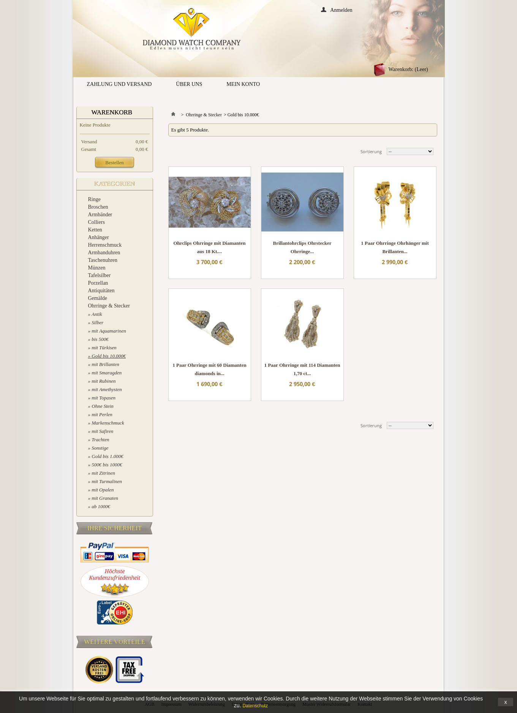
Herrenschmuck (105, 245)
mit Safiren (102, 431)
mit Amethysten (107, 389)
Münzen (97, 268)
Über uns (189, 84)
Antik (97, 314)
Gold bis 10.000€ (109, 356)
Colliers (96, 222)
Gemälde (98, 298)
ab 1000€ (101, 506)
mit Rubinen (103, 381)
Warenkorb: (408, 69)
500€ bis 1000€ (107, 464)
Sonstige (100, 448)
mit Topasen (103, 398)
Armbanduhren (104, 252)
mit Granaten (105, 498)
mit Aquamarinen (109, 331)
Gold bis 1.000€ (107, 456)
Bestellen (114, 162)
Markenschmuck (108, 423)
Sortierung (371, 151)
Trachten (100, 439)
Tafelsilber (99, 275)
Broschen (98, 207)
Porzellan (98, 283)
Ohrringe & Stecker (109, 306)
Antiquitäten (101, 290)
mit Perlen (102, 414)
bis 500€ (100, 339)
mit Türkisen (104, 347)
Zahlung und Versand (119, 84)
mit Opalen (103, 490)
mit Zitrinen (103, 473)
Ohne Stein (102, 406)
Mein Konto (243, 84)
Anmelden (341, 9)
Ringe (94, 199)
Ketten (95, 230)
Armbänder (100, 214)
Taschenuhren (103, 260)
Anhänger (98, 237)
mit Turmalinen (107, 481)
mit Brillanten (105, 364)
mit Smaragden (107, 373)
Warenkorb (112, 112)
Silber (97, 322)
